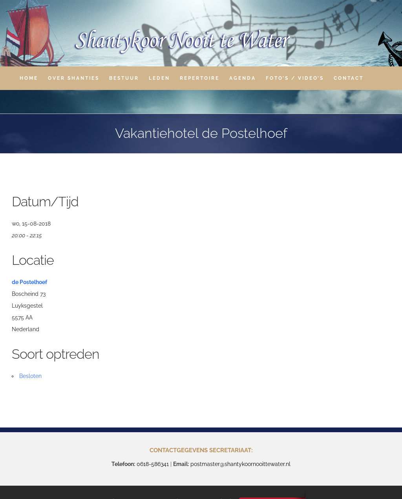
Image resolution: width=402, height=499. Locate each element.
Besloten (30, 376)
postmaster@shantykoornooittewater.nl (240, 464)
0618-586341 (153, 464)
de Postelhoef (29, 282)
